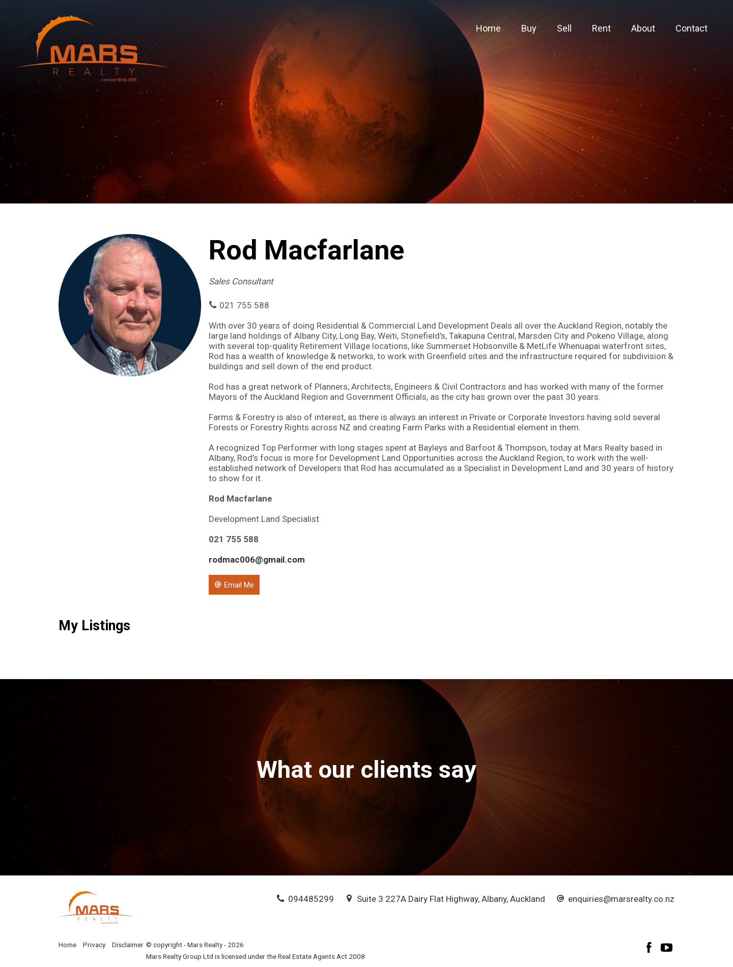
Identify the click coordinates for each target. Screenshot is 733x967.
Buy (529, 28)
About (643, 28)
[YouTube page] (666, 949)
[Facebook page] (650, 949)
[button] (234, 584)
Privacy (94, 945)
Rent (601, 28)
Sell (564, 28)
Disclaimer (128, 945)
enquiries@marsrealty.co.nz (621, 899)
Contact (691, 28)
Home (488, 28)
